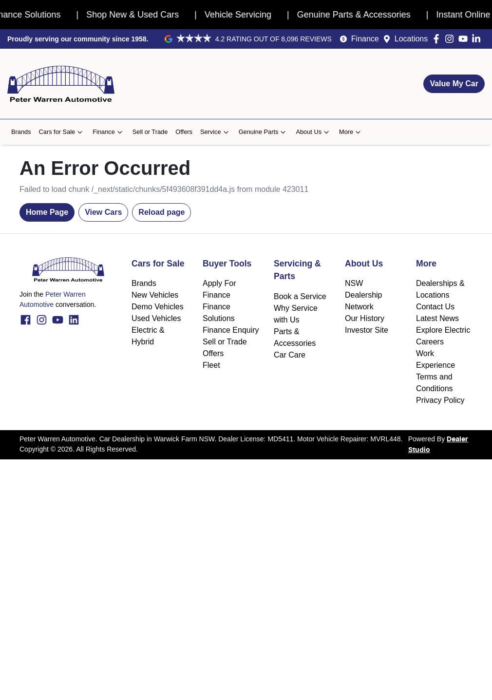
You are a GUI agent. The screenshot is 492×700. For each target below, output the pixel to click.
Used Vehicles (156, 318)
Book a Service (300, 296)
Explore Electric (443, 330)
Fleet (211, 365)
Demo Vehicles (158, 307)
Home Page (47, 212)
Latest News (437, 318)
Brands (21, 131)
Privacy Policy (440, 400)
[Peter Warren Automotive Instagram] (451, 38)
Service (215, 132)
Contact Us (435, 307)
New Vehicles (155, 295)
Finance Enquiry (231, 330)
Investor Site (366, 330)
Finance (365, 39)
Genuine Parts (263, 132)
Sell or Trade (150, 131)
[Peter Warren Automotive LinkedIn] (478, 38)
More (351, 132)
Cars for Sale (62, 132)
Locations (411, 39)
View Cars (103, 212)
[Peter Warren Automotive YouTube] (465, 38)
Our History (364, 318)
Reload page (161, 212)
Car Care (289, 355)
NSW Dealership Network (363, 295)
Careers (430, 342)
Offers (183, 131)
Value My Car (454, 83)
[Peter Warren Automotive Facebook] (438, 38)
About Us (313, 132)
